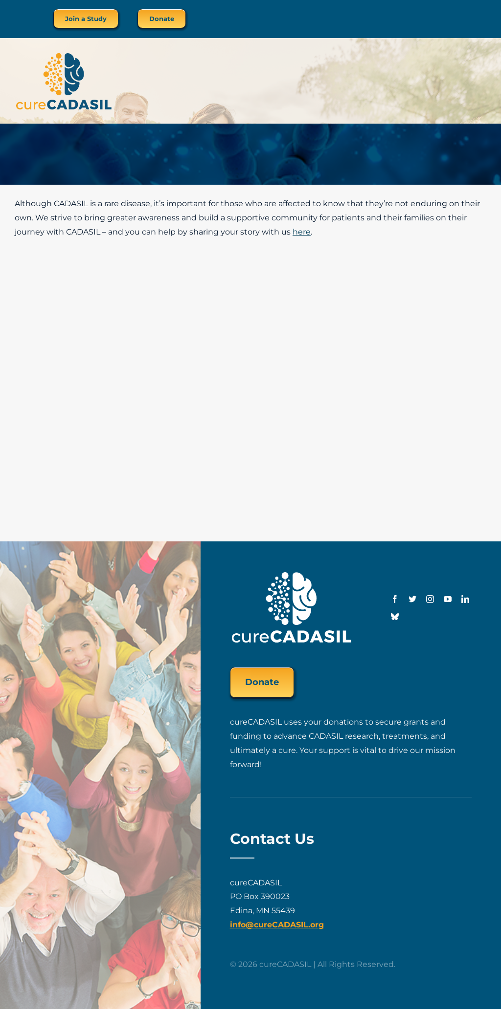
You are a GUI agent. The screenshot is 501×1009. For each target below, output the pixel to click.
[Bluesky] (395, 617)
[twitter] (412, 599)
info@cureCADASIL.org (277, 924)
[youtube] (448, 599)
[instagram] (430, 599)
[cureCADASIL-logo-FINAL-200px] (64, 55)
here (302, 231)
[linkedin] (465, 599)
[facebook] (395, 599)
